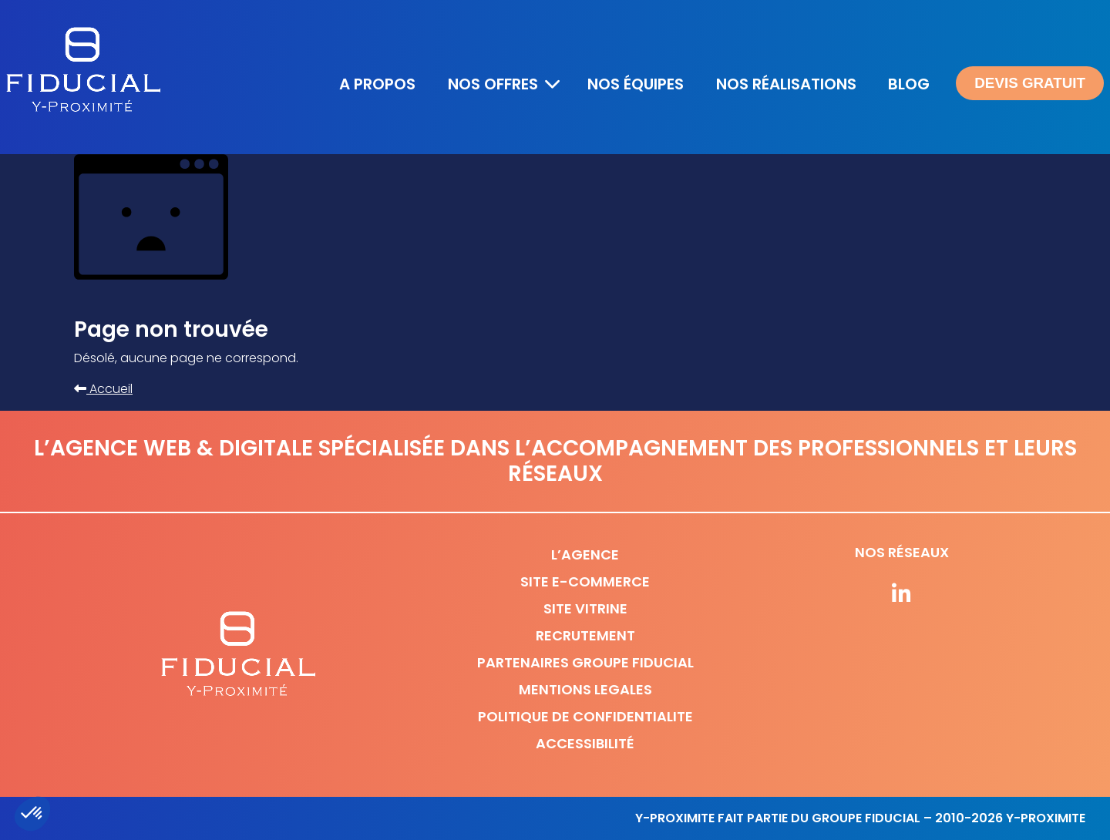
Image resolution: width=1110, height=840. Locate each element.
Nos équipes (635, 84)
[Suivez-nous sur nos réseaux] (902, 595)
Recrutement (585, 635)
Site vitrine (585, 608)
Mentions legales (585, 689)
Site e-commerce (585, 581)
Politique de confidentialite (585, 716)
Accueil (103, 389)
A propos (377, 84)
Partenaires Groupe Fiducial (585, 662)
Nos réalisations (786, 84)
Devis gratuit (1029, 83)
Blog (909, 84)
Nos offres (493, 84)
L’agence (585, 554)
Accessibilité (585, 743)
